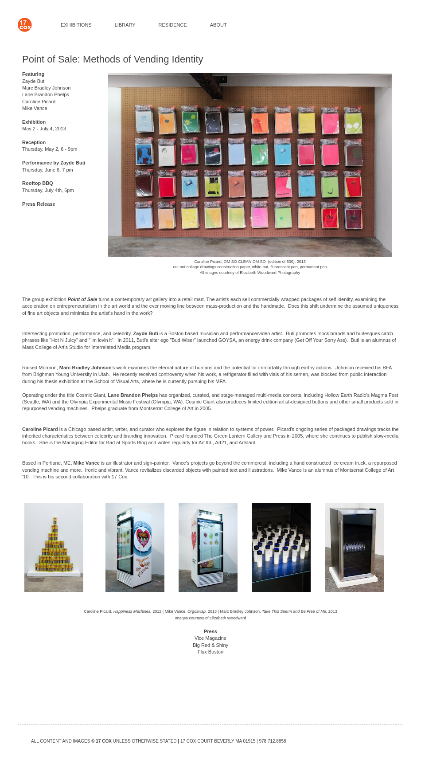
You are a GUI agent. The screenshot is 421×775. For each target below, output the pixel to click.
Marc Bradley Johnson (46, 87)
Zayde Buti (34, 81)
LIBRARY (125, 24)
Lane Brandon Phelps (45, 94)
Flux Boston (210, 651)
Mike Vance (34, 108)
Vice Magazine (210, 638)
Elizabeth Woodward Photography (270, 272)
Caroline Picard (38, 101)
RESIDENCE (173, 24)
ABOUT (218, 24)
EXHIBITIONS (76, 24)
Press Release (38, 204)
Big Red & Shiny (210, 645)
